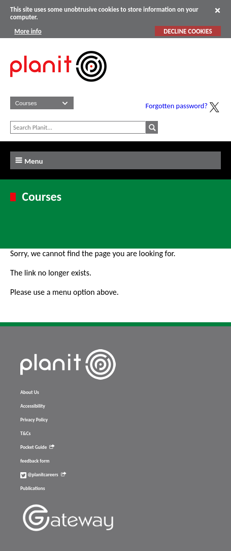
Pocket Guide (37, 447)
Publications (32, 488)
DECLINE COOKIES (187, 31)
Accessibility (32, 406)
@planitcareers (43, 475)
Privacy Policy (34, 420)
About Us (29, 392)
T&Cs (25, 434)
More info (27, 31)
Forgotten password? (177, 105)
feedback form (35, 461)
